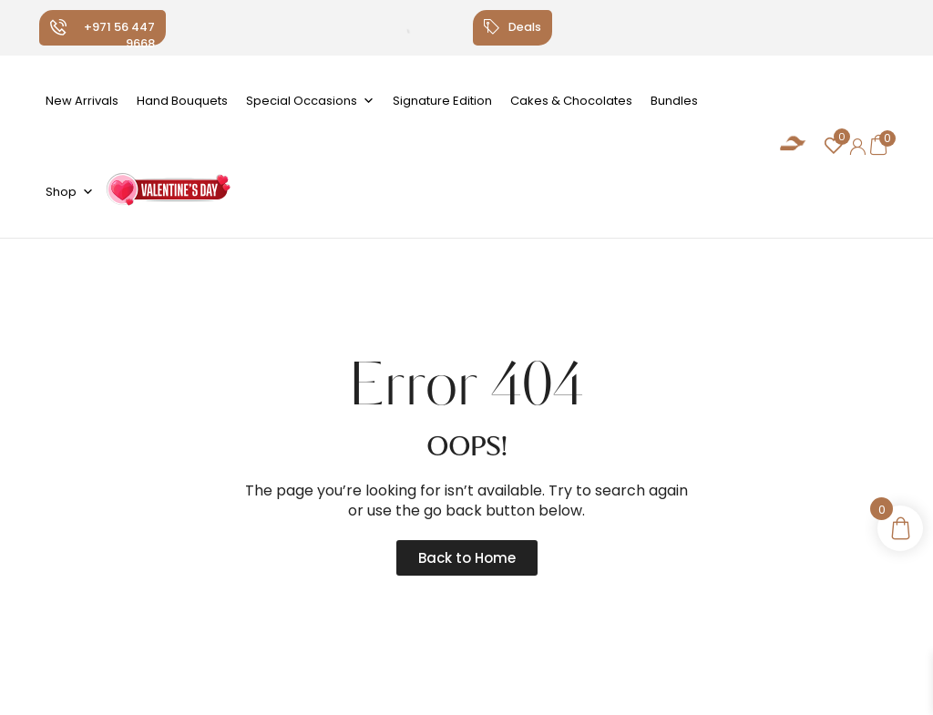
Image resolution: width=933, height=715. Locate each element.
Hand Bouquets (182, 100)
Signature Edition (442, 100)
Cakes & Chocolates (571, 100)
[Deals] (490, 27)
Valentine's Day (167, 196)
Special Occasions (310, 101)
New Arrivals (82, 100)
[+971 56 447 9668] (58, 27)
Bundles (674, 100)
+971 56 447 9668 (119, 35)
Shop (70, 192)
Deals (524, 27)
